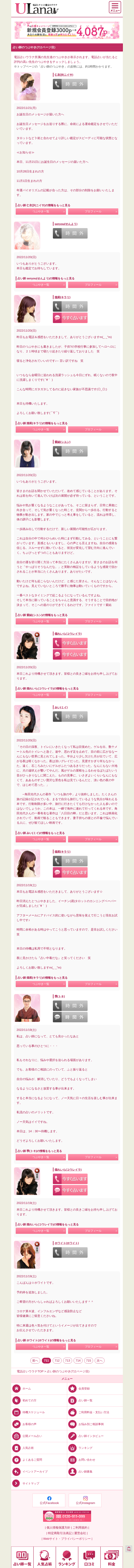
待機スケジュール (28, 1412)
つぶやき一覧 (40, 211)
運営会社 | (81, 1533)
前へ (35, 1360)
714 (78, 1360)
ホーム (21, 1388)
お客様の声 (23, 1424)
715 (88, 1360)
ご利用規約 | (81, 1527)
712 (57, 1360)
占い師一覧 (79, 1400)
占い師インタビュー (85, 1435)
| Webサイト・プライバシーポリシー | (67, 1538)
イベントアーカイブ (29, 1471)
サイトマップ (25, 1483)
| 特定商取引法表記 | (59, 1533)
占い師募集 (79, 1471)
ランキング (79, 1447)
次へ (100, 1360)
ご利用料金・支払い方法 (88, 1412)
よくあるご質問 (26, 1459)
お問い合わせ (81, 1459)
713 (67, 1360)
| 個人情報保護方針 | (58, 1527)
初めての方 (23, 1400)
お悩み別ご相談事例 (85, 1424)
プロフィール (93, 211)
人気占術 (22, 1447)
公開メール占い (26, 1435)
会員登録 (78, 1388)
